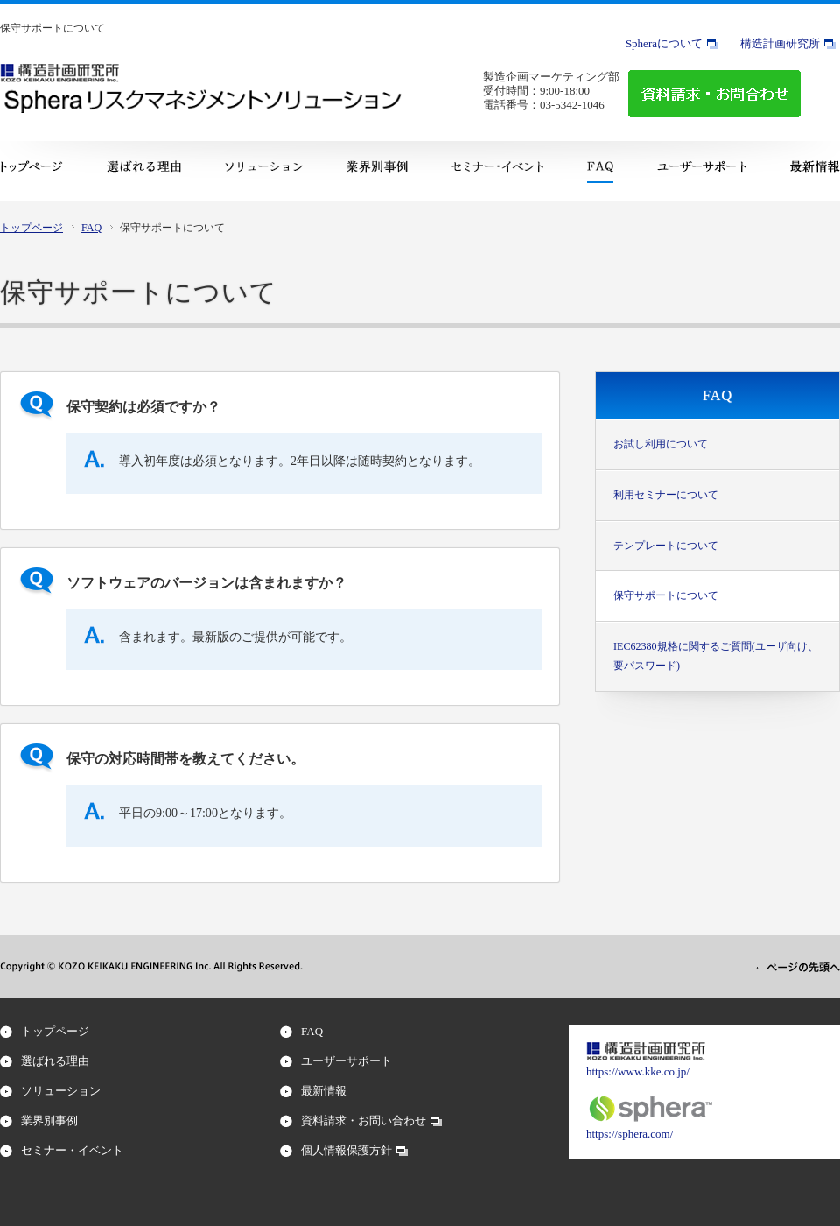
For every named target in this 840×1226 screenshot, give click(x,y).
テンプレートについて (665, 545)
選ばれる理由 (55, 1060)
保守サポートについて (665, 595)
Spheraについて (664, 43)
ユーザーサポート (346, 1060)
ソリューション (61, 1090)
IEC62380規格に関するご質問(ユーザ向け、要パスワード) (715, 656)
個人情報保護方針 (346, 1150)
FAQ (91, 228)
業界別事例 (49, 1120)
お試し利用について (660, 444)
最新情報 (323, 1090)
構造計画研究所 (780, 43)
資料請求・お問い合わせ (363, 1120)
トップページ (31, 228)
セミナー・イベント (72, 1150)
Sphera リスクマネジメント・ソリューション (202, 99)
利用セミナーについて (665, 495)
